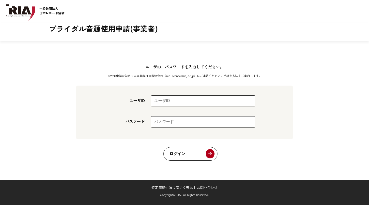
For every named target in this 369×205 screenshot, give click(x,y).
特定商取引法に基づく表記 (172, 187)
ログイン (177, 154)
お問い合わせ (207, 187)
